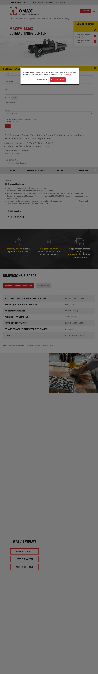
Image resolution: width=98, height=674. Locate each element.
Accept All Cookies (57, 79)
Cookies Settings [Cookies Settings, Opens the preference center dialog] (41, 79)
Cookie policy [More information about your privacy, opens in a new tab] (67, 74)
